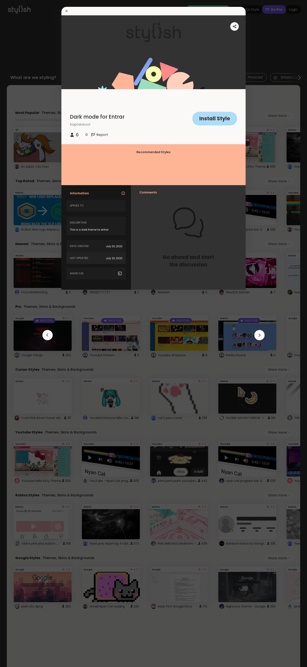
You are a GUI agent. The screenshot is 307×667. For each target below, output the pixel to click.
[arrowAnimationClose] (47, 335)
